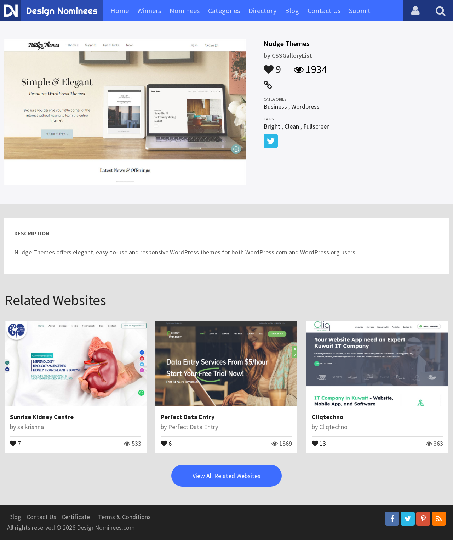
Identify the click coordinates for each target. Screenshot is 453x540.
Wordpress (305, 106)
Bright (272, 126)
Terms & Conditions (124, 517)
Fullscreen (316, 126)
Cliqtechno (327, 417)
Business (275, 106)
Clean (292, 126)
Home (119, 10)
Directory (262, 10)
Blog (292, 10)
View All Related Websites (226, 476)
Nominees (185, 10)
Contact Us (324, 10)
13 (319, 442)
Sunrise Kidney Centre (42, 417)
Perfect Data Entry (187, 417)
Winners (149, 10)
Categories (224, 10)
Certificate (76, 517)
